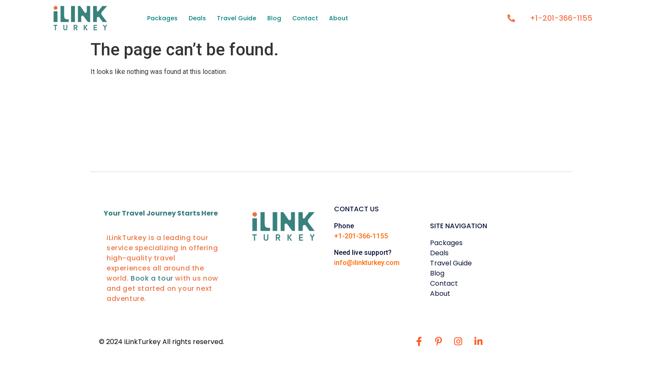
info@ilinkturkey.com (367, 263)
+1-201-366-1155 (361, 236)
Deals (197, 18)
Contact (305, 18)
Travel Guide (236, 18)
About (338, 18)
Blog (274, 18)
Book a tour (153, 278)
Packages (162, 18)
